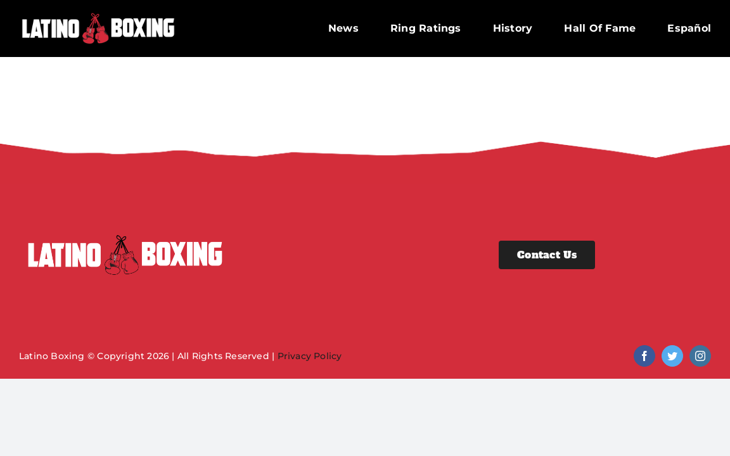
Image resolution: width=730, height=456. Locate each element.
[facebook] (644, 356)
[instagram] (700, 356)
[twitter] (672, 356)
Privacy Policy (310, 356)
